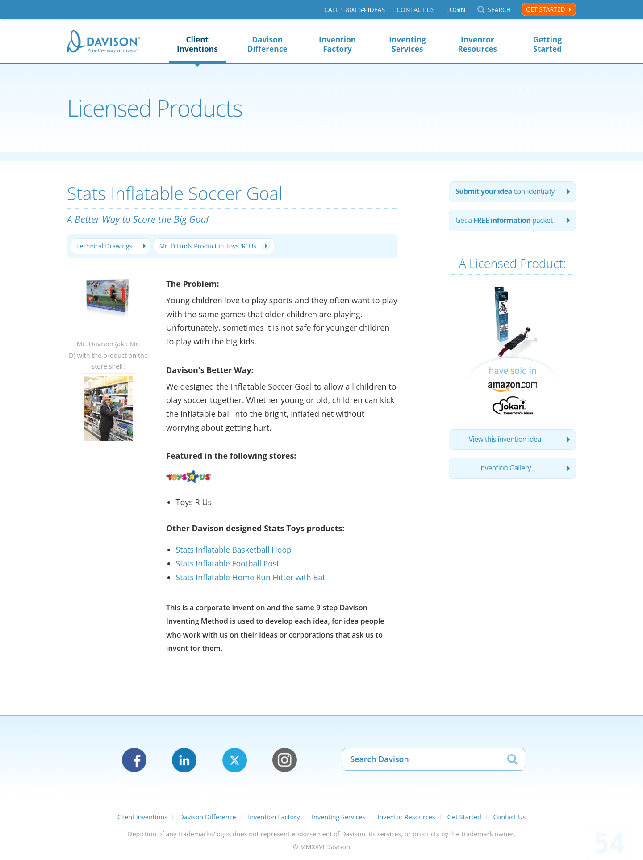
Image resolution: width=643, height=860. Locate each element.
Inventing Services (407, 44)
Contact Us (415, 9)
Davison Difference (267, 44)
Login (455, 9)
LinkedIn (184, 760)
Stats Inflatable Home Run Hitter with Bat (253, 577)
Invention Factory (337, 44)
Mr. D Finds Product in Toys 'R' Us (211, 246)
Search (499, 9)
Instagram (284, 760)
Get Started (545, 9)
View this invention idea (505, 441)
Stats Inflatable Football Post (229, 563)
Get (505, 222)
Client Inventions (197, 44)
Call (354, 9)
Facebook (134, 760)
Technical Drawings (105, 246)
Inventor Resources (477, 44)
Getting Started (547, 44)
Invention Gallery (505, 471)
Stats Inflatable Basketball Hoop (235, 550)
